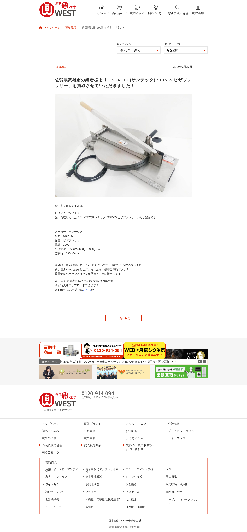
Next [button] (204, 361)
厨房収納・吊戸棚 (177, 484)
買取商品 (51, 462)
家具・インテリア (56, 476)
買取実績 (70, 27)
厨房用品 (171, 476)
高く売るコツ (50, 452)
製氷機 (89, 507)
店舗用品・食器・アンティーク (63, 471)
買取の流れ (49, 438)
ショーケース (53, 507)
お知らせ (132, 431)
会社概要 (174, 423)
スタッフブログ (136, 423)
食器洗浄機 (52, 499)
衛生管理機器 (93, 476)
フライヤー (92, 491)
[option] (135, 361)
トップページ (52, 27)
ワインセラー (53, 484)
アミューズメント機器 (139, 469)
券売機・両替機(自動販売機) (102, 499)
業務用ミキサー (175, 491)
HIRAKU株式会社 (129, 520)
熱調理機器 (92, 484)
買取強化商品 (92, 445)
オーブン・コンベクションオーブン (183, 501)
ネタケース (132, 491)
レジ (168, 469)
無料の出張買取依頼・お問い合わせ (140, 447)
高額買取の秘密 (52, 445)
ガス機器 (131, 499)
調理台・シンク (54, 491)
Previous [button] (200, 361)
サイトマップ (176, 438)
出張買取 (90, 431)
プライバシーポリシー (182, 431)
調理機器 (131, 484)
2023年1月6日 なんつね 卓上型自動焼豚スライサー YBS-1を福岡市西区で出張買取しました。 (122, 361)
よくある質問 (134, 438)
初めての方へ (50, 431)
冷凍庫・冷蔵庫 (135, 507)
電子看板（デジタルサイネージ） (103, 471)
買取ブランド (92, 423)
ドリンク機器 (134, 476)
